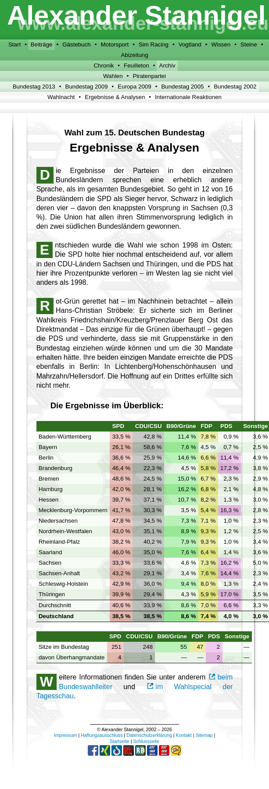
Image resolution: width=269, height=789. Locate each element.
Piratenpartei (149, 76)
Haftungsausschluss (101, 735)
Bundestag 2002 (235, 86)
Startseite (119, 741)
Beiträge (42, 44)
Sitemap (203, 735)
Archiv (167, 65)
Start (14, 44)
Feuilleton (136, 65)
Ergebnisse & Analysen (115, 97)
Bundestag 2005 (182, 86)
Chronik (103, 65)
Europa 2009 (134, 86)
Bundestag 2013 (34, 86)
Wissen (220, 44)
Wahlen (113, 76)
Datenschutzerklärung (149, 735)
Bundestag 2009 (86, 86)
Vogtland (190, 44)
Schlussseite (146, 741)
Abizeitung (134, 55)
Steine (248, 44)
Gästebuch (76, 44)
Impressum (65, 735)
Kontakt (184, 735)
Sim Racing (154, 44)
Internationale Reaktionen (188, 97)
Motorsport (114, 44)
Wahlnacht (61, 97)
